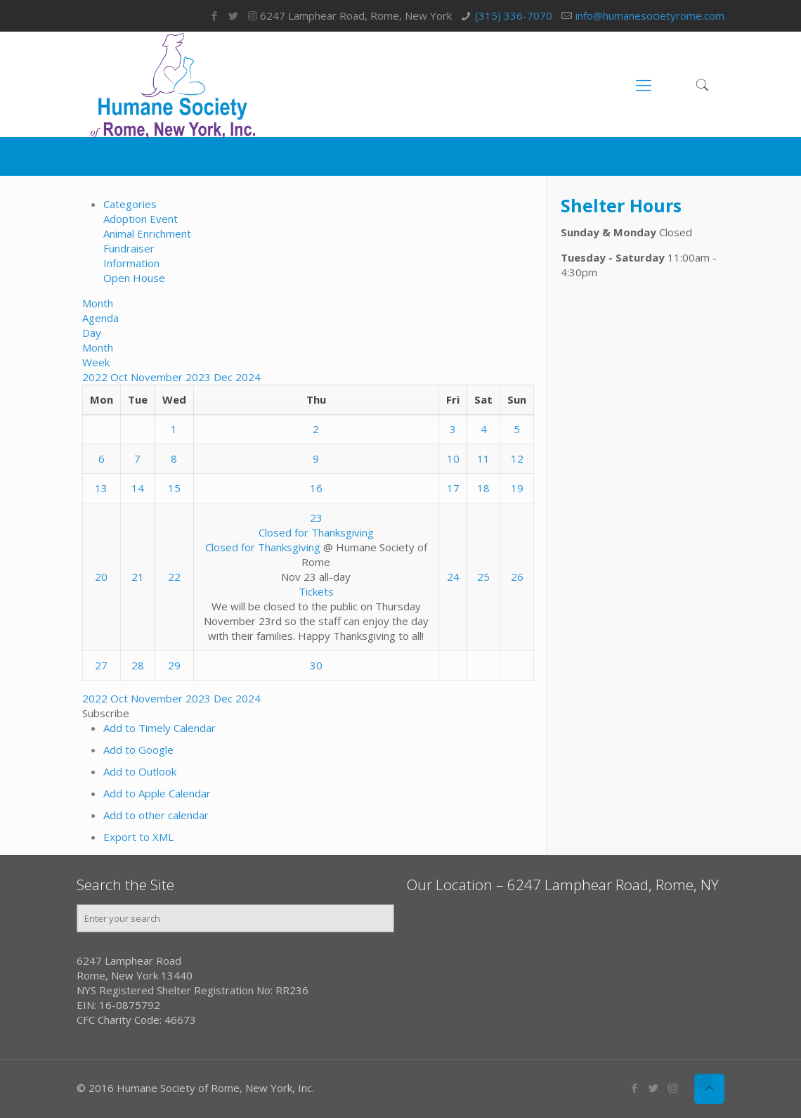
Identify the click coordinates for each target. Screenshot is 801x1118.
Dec (224, 377)
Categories (130, 204)
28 (137, 665)
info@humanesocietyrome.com (649, 15)
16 (316, 488)
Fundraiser (129, 248)
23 (316, 517)
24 (453, 577)
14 (137, 488)
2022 (96, 377)
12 (517, 458)
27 (101, 665)
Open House (134, 278)
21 (137, 577)
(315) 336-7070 (513, 15)
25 (483, 577)
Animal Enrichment (147, 233)
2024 (248, 377)
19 (517, 488)
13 (101, 488)
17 (453, 488)
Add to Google (138, 750)
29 (174, 665)
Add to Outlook (139, 771)
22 (174, 577)
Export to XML (138, 837)
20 (101, 577)
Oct (120, 377)
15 (174, 488)
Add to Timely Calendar (159, 728)
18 (483, 488)
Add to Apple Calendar (157, 793)
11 (483, 458)
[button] (105, 713)
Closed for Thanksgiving (262, 547)
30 (316, 665)
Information (131, 263)
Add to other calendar (156, 815)
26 (517, 577)
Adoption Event (140, 219)
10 (453, 458)
